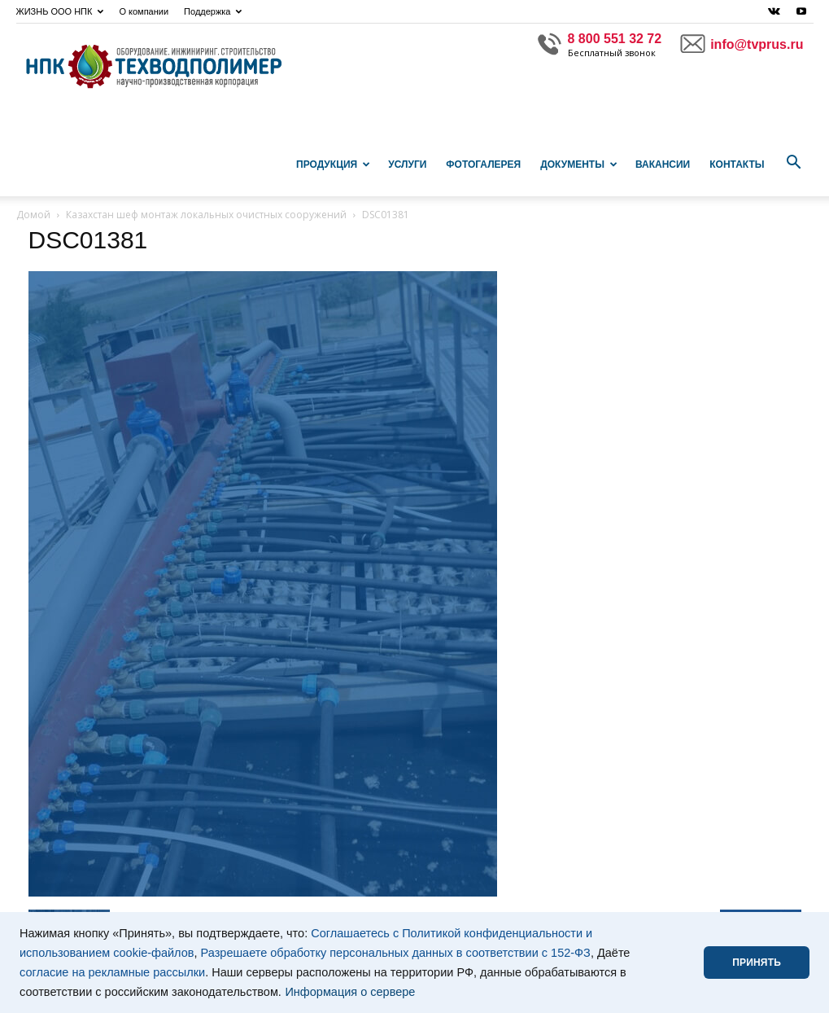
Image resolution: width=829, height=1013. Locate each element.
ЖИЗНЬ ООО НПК (60, 11)
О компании (143, 11)
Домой (33, 214)
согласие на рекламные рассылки (112, 972)
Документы (578, 164)
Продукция (333, 164)
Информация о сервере (350, 991)
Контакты (736, 164)
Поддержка (213, 11)
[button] (794, 162)
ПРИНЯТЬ (756, 962)
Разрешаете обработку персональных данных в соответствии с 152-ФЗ (396, 952)
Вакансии (662, 164)
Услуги (407, 164)
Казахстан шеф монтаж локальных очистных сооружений (206, 214)
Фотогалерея (483, 164)
